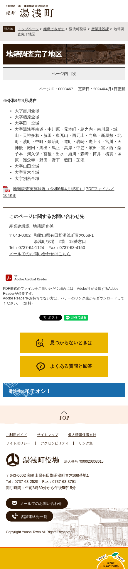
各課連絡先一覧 (34, 517)
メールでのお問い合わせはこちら (40, 253)
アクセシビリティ (55, 443)
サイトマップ (47, 435)
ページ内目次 (64, 73)
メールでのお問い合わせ (41, 503)
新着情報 (48, 558)
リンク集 (86, 443)
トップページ (28, 29)
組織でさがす (54, 29)
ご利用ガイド (16, 435)
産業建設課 (100, 29)
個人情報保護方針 (82, 435)
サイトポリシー (18, 443)
